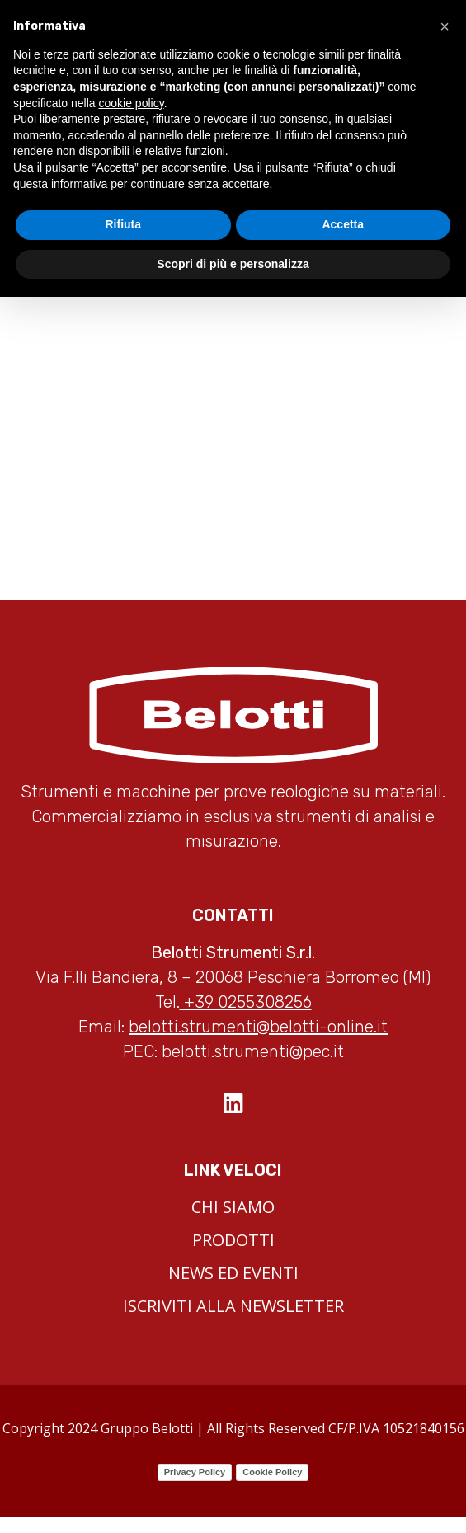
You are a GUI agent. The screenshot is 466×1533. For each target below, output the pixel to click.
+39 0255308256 (246, 1002)
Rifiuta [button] (123, 224)
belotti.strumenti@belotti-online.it (258, 1027)
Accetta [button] (343, 224)
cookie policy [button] (131, 103)
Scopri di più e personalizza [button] (232, 263)
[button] (444, 26)
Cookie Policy (272, 1472)
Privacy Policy (195, 1472)
